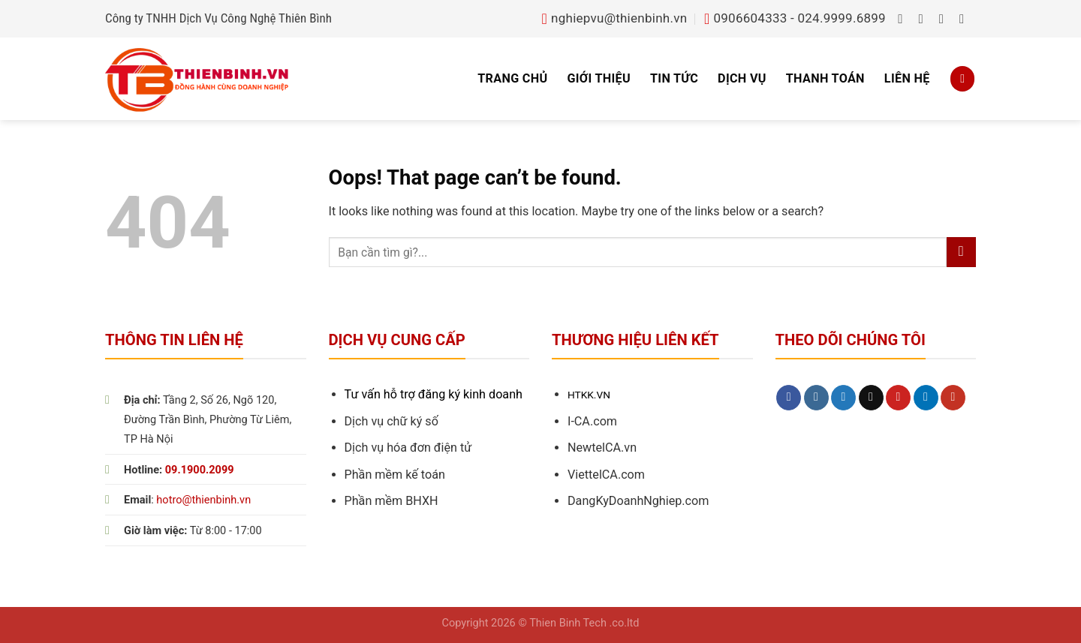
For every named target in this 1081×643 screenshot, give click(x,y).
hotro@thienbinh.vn (203, 500)
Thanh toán (825, 78)
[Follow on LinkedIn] (926, 397)
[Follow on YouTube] (953, 397)
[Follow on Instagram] (925, 18)
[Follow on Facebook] (904, 18)
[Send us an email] (965, 18)
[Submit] (961, 252)
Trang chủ (512, 78)
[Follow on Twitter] (945, 18)
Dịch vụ (742, 78)
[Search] (962, 78)
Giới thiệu (599, 78)
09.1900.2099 (199, 470)
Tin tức (674, 78)
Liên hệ (907, 78)
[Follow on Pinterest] (898, 397)
